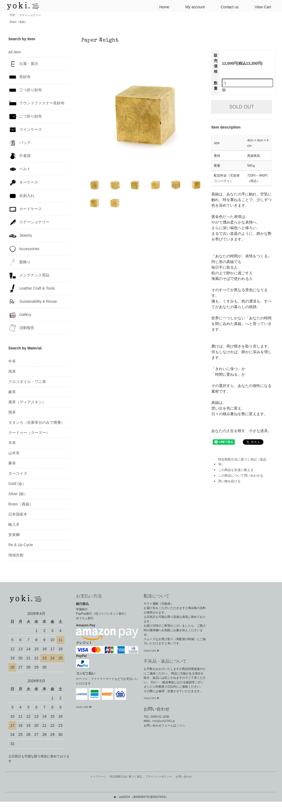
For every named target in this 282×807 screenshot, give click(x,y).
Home (162, 6)
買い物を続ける (229, 481)
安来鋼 (14, 534)
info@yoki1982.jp (163, 720)
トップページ (98, 776)
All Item (14, 52)
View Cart (261, 6)
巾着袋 (19, 156)
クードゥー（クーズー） (29, 432)
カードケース (25, 209)
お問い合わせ (184, 776)
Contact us (227, 6)
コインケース (25, 129)
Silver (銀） (18, 494)
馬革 (12, 371)
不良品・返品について (165, 661)
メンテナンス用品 (28, 275)
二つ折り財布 (25, 116)
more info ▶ (84, 707)
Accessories (23, 249)
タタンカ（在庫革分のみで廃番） (36, 422)
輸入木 (14, 524)
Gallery (19, 315)
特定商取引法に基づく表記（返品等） (242, 462)
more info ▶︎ (152, 650)
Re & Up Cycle (20, 545)
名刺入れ (21, 196)
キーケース (23, 182)
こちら (180, 725)
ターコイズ (17, 473)
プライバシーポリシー (158, 776)
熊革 (12, 412)
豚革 (12, 463)
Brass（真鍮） (18, 21)
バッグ (19, 142)
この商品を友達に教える (236, 470)
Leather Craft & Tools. (32, 288)
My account (193, 6)
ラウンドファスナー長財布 (36, 103)
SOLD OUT (241, 106)
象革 (12, 392)
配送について (156, 596)
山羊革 (14, 453)
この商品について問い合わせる (240, 475)
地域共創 (15, 555)
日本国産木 (17, 514)
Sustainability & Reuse (32, 301)
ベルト (19, 169)
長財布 (19, 77)
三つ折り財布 (25, 90)
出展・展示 (23, 64)
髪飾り (19, 262)
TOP (12, 15)
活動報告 (21, 328)
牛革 (12, 361)
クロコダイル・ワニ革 (27, 381)
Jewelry (20, 235)
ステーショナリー (30, 15)
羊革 (12, 443)
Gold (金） (17, 483)
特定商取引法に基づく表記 (126, 776)
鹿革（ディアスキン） (27, 402)
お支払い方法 (89, 596)
